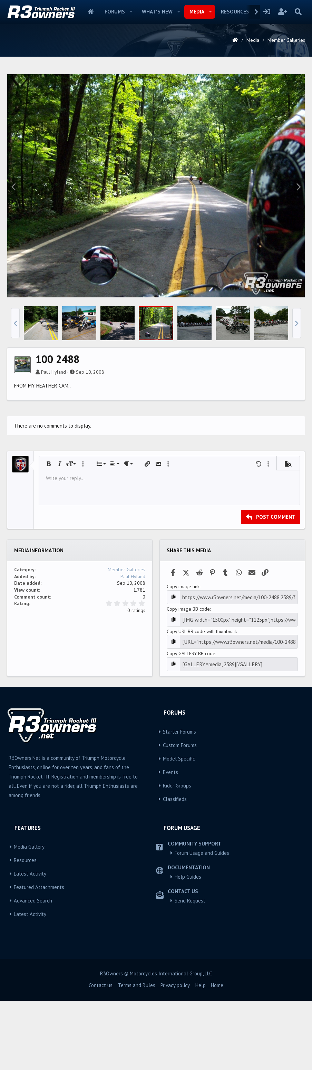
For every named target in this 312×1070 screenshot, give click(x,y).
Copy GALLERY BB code (191, 748)
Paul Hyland (53, 469)
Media (196, 11)
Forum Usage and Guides (202, 946)
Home (90, 12)
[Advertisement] (156, 118)
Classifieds (175, 892)
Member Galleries (126, 666)
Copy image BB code (188, 705)
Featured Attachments (39, 980)
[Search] (298, 12)
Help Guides (188, 970)
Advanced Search (33, 994)
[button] (131, 12)
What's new (157, 11)
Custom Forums (180, 838)
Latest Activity (30, 967)
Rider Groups (177, 879)
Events (170, 865)
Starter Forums (179, 825)
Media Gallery (29, 940)
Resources (235, 11)
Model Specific (179, 852)
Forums (115, 11)
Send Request (190, 994)
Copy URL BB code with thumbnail (201, 726)
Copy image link (183, 683)
